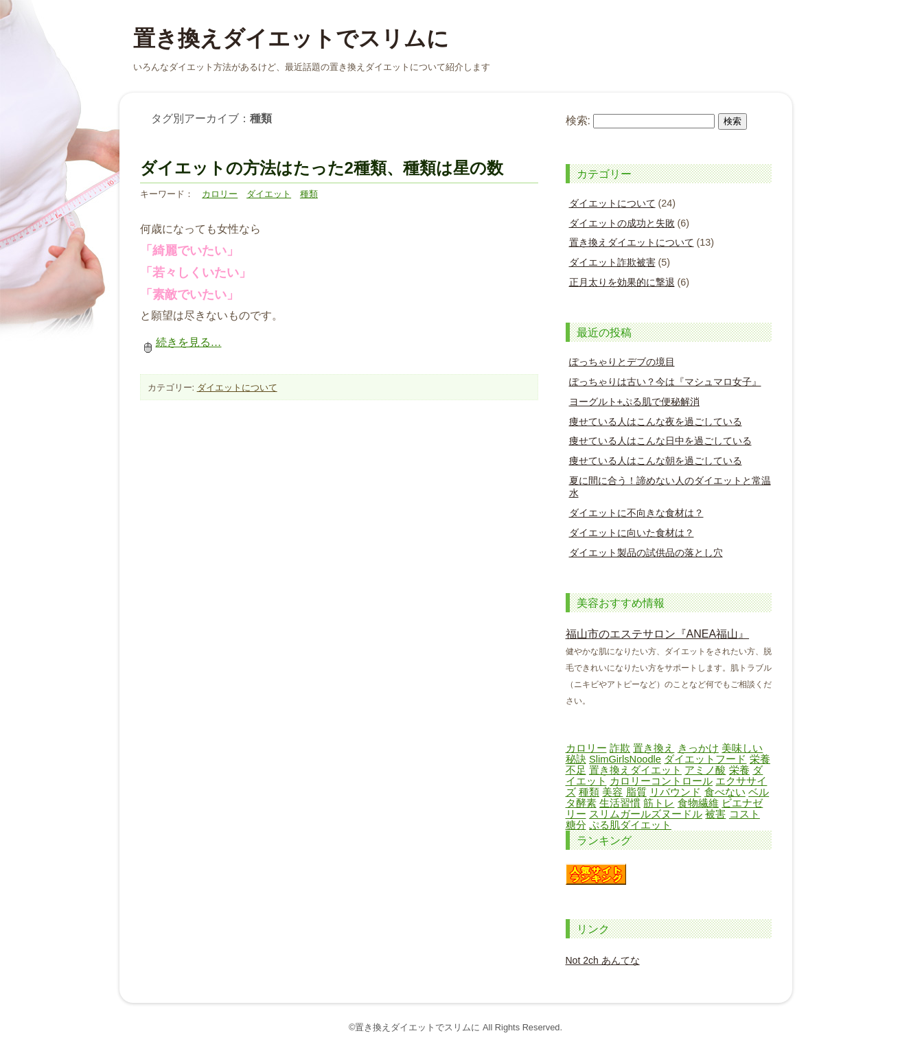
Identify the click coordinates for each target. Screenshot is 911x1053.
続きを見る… (181, 342)
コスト (744, 814)
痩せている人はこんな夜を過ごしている (655, 421)
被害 (715, 814)
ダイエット (268, 194)
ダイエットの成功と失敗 (622, 223)
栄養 (739, 770)
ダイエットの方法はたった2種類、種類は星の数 (321, 168)
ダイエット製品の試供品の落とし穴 (646, 552)
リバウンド (675, 792)
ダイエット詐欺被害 (612, 262)
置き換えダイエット (635, 770)
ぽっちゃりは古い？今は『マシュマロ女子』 (665, 381)
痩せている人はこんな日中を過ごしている (660, 440)
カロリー (220, 194)
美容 (612, 792)
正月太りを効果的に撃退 (622, 282)
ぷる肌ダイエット (630, 825)
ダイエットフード (705, 759)
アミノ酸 (705, 770)
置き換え (653, 748)
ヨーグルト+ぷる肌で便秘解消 (634, 401)
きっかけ (698, 748)
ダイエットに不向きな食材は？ (636, 512)
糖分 (576, 825)
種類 (309, 194)
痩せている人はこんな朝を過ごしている (655, 460)
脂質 (636, 792)
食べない (725, 792)
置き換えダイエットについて (631, 242)
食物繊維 (698, 803)
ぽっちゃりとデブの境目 (622, 361)
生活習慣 (620, 803)
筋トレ (658, 803)
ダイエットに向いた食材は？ (631, 532)
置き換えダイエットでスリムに (291, 38)
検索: (578, 120)
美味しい (742, 748)
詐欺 (620, 748)
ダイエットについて (237, 387)
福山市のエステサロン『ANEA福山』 (658, 634)
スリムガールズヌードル (645, 814)
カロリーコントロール (661, 781)
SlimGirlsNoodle (625, 759)
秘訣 (576, 759)
